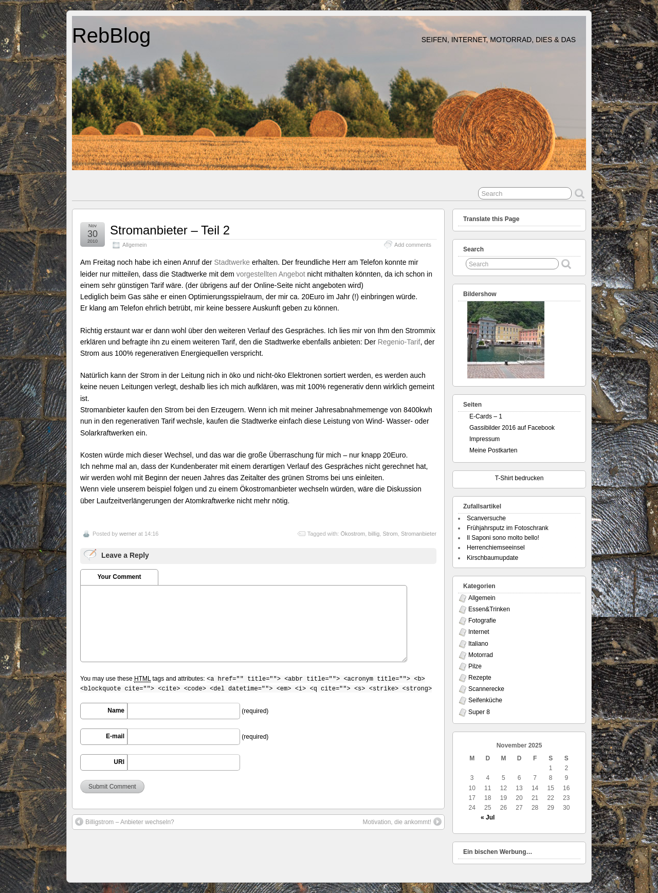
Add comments (412, 245)
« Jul (488, 817)
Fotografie (482, 620)
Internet (478, 631)
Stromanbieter (418, 534)
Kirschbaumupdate (492, 557)
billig (373, 534)
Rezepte (479, 677)
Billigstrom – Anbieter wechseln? (124, 821)
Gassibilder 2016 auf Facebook (512, 427)
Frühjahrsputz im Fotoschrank (508, 528)
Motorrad (480, 655)
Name (115, 710)
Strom (389, 534)
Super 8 (479, 712)
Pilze (475, 666)
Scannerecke (486, 688)
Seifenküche (485, 700)
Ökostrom (352, 534)
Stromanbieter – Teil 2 (170, 230)
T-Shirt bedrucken (519, 478)
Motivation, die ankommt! (402, 821)
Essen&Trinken (489, 609)
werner (128, 534)
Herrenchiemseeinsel (496, 547)
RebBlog (111, 35)
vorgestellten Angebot (270, 274)
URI (119, 762)
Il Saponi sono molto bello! (503, 537)
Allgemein (134, 245)
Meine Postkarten (493, 450)
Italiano (478, 643)
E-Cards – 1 (485, 416)
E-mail (115, 736)
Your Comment (119, 576)
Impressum (484, 439)
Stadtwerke (232, 262)
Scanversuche (486, 518)
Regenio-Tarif (399, 342)
